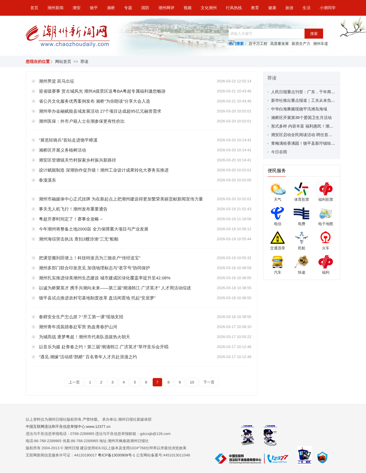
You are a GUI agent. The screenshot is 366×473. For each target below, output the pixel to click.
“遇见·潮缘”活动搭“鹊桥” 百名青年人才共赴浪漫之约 (88, 356)
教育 (255, 7)
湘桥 (111, 7)
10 (192, 382)
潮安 (77, 7)
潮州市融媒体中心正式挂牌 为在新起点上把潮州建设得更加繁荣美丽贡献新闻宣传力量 (121, 198)
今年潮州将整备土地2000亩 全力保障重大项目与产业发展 (93, 228)
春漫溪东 (47, 180)
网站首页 (63, 61)
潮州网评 (166, 7)
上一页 (74, 382)
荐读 (84, 61)
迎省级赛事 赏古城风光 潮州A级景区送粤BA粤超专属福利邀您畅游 (102, 91)
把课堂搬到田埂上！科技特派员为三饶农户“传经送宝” (89, 257)
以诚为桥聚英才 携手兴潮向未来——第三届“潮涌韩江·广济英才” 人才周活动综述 (115, 287)
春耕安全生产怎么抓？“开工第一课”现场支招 (81, 316)
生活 (307, 7)
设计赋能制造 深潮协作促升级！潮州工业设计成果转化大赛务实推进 (104, 170)
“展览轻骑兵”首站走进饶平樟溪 (68, 140)
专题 (128, 7)
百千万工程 (258, 43)
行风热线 (234, 7)
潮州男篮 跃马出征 (56, 81)
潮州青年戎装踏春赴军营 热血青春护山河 (78, 326)
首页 (34, 7)
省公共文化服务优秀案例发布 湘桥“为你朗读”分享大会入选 (94, 101)
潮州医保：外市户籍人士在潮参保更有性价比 (82, 121)
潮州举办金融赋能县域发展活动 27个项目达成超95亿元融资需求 (100, 111)
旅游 (289, 7)
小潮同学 (328, 7)
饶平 (94, 7)
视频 (188, 7)
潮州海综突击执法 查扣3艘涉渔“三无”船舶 (78, 238)
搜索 (314, 33)
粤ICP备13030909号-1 (117, 455)
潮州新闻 (55, 7)
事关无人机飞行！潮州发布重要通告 (73, 208)
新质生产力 (301, 43)
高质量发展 (279, 43)
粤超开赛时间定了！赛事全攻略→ (71, 218)
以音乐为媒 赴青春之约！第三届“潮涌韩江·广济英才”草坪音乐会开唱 (103, 346)
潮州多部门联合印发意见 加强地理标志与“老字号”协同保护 (94, 267)
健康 (272, 7)
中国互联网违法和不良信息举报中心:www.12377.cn (68, 426)
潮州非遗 (320, 43)
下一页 (208, 382)
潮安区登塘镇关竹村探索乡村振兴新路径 (77, 160)
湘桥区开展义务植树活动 (62, 150)
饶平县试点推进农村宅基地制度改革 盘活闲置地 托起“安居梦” (97, 297)
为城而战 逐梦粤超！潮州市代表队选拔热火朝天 (84, 336)
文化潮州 (209, 7)
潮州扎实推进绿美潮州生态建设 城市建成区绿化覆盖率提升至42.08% (104, 277)
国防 (145, 7)
